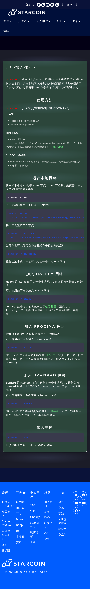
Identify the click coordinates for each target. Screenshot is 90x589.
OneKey (35, 517)
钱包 (32, 511)
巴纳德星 (53, 411)
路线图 (6, 550)
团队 (4, 544)
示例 (18, 530)
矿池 (61, 513)
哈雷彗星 (50, 306)
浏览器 (20, 508)
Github (20, 502)
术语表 (20, 536)
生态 (76, 21)
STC (32, 505)
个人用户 (43, 21)
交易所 (62, 534)
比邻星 (51, 355)
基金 (32, 542)
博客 (47, 538)
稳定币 (62, 529)
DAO (47, 517)
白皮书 (30, 4)
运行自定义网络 (56, 146)
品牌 (47, 533)
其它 (18, 542)
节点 (18, 513)
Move (19, 519)
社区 (61, 21)
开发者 (24, 21)
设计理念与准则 (6, 535)
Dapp (19, 525)
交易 (61, 508)
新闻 (6, 31)
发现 (7, 21)
